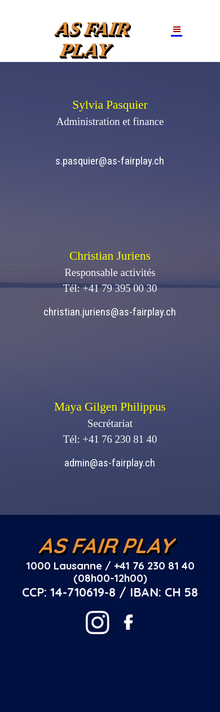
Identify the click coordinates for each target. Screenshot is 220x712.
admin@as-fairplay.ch (109, 463)
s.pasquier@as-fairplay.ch (109, 161)
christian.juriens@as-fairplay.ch (109, 312)
